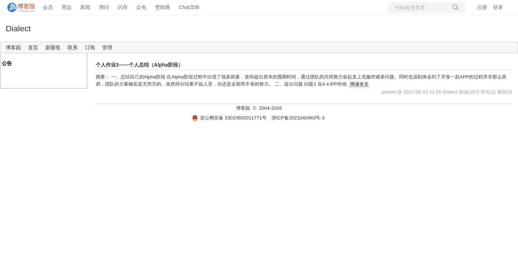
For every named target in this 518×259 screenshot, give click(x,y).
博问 (104, 7)
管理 (107, 47)
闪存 (123, 7)
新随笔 (52, 47)
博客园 (13, 47)
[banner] (18, 8)
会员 (48, 7)
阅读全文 (359, 84)
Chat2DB (189, 7)
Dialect (18, 28)
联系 (73, 47)
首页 (33, 47)
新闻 (85, 7)
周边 (67, 7)
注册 (482, 7)
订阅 (90, 47)
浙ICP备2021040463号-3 (298, 118)
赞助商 (162, 7)
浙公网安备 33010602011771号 (229, 118)
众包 (141, 7)
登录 (498, 7)
